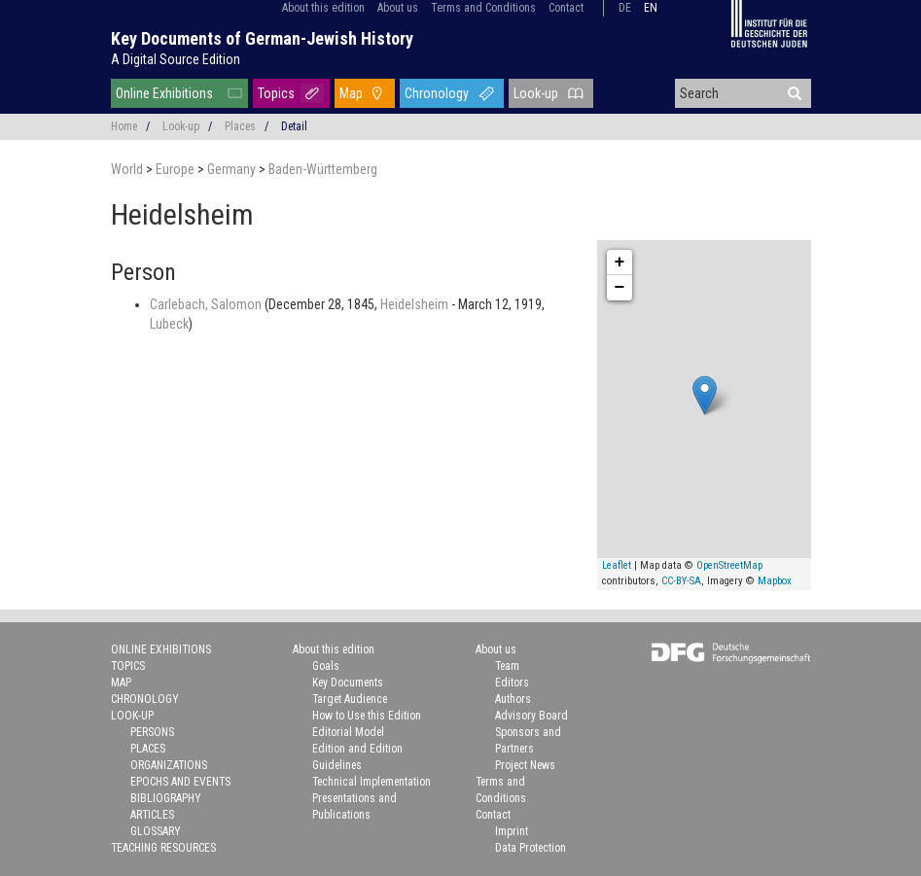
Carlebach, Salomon (207, 304)
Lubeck (169, 324)
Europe (176, 169)
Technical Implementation (371, 781)
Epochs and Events (180, 781)
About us (397, 8)
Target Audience (349, 699)
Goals (325, 666)
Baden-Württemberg (322, 169)
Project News (525, 765)
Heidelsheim (415, 304)
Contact (566, 8)
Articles (152, 815)
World (128, 169)
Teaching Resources (163, 848)
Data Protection (530, 848)
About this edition (323, 8)
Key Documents (347, 682)
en (650, 8)
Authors (513, 699)
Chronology (437, 93)
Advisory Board (531, 715)
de (625, 8)
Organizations (168, 765)
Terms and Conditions (483, 8)
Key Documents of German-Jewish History (262, 38)
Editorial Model (348, 732)
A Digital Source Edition (175, 59)
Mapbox (775, 581)
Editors (512, 682)
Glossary (155, 831)
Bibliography (165, 798)
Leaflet (616, 565)
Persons (152, 732)
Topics (276, 93)
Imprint (511, 831)
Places (240, 126)
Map (351, 93)
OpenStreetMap (729, 565)
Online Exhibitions (164, 93)
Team (507, 666)
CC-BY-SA (681, 581)
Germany (233, 169)
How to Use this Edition (366, 715)
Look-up (536, 93)
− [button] (620, 287)
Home (124, 126)
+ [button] (620, 262)
